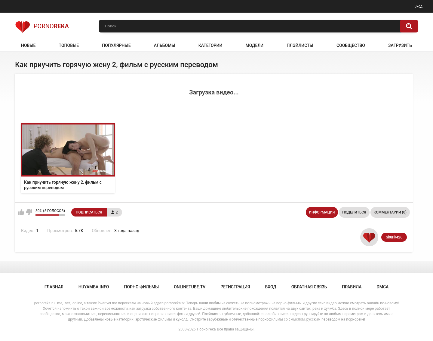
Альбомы (164, 45)
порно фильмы (141, 286)
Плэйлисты (300, 45)
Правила (351, 286)
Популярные (116, 45)
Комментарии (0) (390, 212)
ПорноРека (206, 329)
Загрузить (400, 45)
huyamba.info (93, 286)
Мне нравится (21, 212)
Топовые (69, 45)
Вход (418, 6)
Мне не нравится (29, 212)
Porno (42, 26)
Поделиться (354, 212)
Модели (254, 45)
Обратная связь (309, 286)
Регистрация (235, 286)
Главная (54, 286)
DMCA (383, 286)
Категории (210, 45)
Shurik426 (394, 237)
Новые (28, 45)
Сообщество (350, 45)
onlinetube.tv (189, 286)
